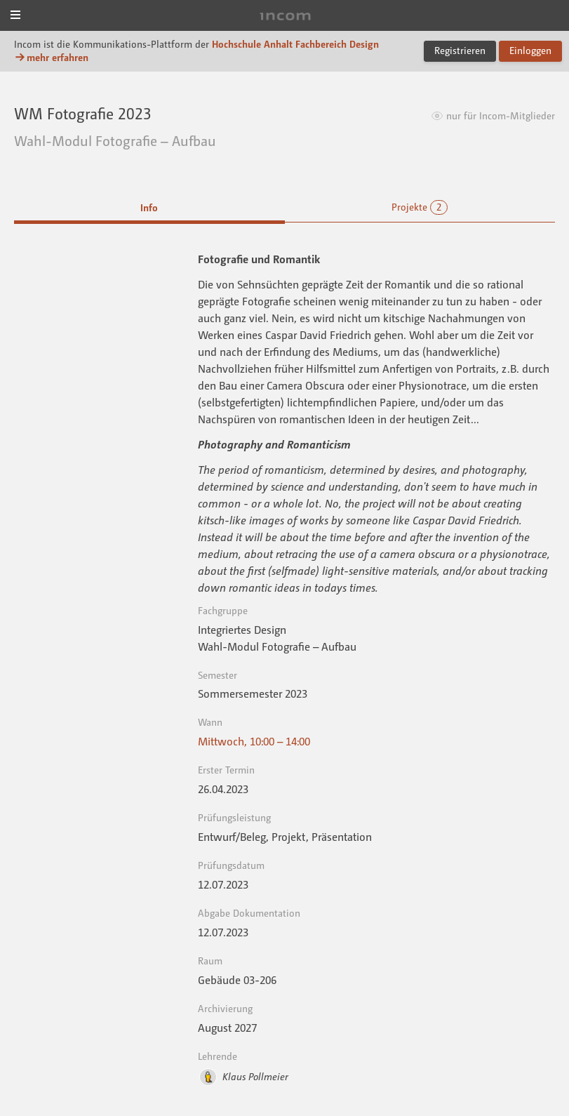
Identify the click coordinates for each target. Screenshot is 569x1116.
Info (149, 207)
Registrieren (460, 50)
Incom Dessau (284, 16)
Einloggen (530, 50)
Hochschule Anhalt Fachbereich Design (295, 44)
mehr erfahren (51, 57)
